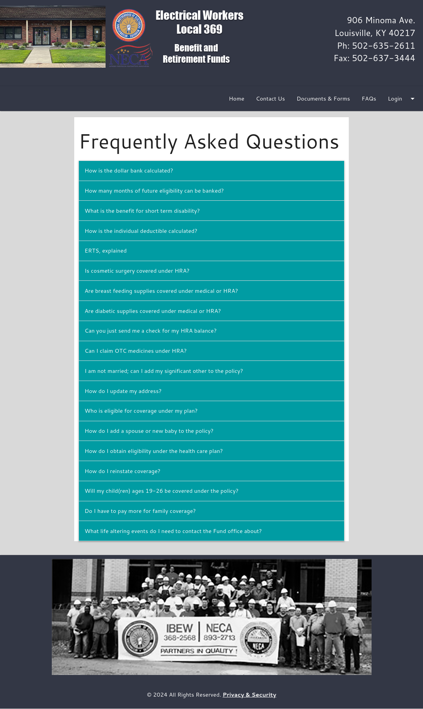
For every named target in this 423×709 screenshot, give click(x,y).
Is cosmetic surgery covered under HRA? (137, 271)
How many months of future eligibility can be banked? (154, 190)
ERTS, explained (106, 250)
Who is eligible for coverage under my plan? (141, 411)
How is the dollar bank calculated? (129, 170)
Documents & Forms (323, 98)
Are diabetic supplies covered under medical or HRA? (153, 311)
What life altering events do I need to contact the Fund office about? (173, 531)
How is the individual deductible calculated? (141, 231)
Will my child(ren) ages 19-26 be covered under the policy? (162, 491)
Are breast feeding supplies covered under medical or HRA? (161, 291)
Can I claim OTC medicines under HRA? (136, 351)
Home (236, 98)
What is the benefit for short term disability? (142, 211)
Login (402, 98)
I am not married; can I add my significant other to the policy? (164, 371)
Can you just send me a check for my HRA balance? (151, 330)
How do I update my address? (123, 391)
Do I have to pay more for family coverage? (140, 511)
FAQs (369, 98)
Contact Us (270, 98)
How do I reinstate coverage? (122, 471)
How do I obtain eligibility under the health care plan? (154, 451)
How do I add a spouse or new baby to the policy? (149, 431)
